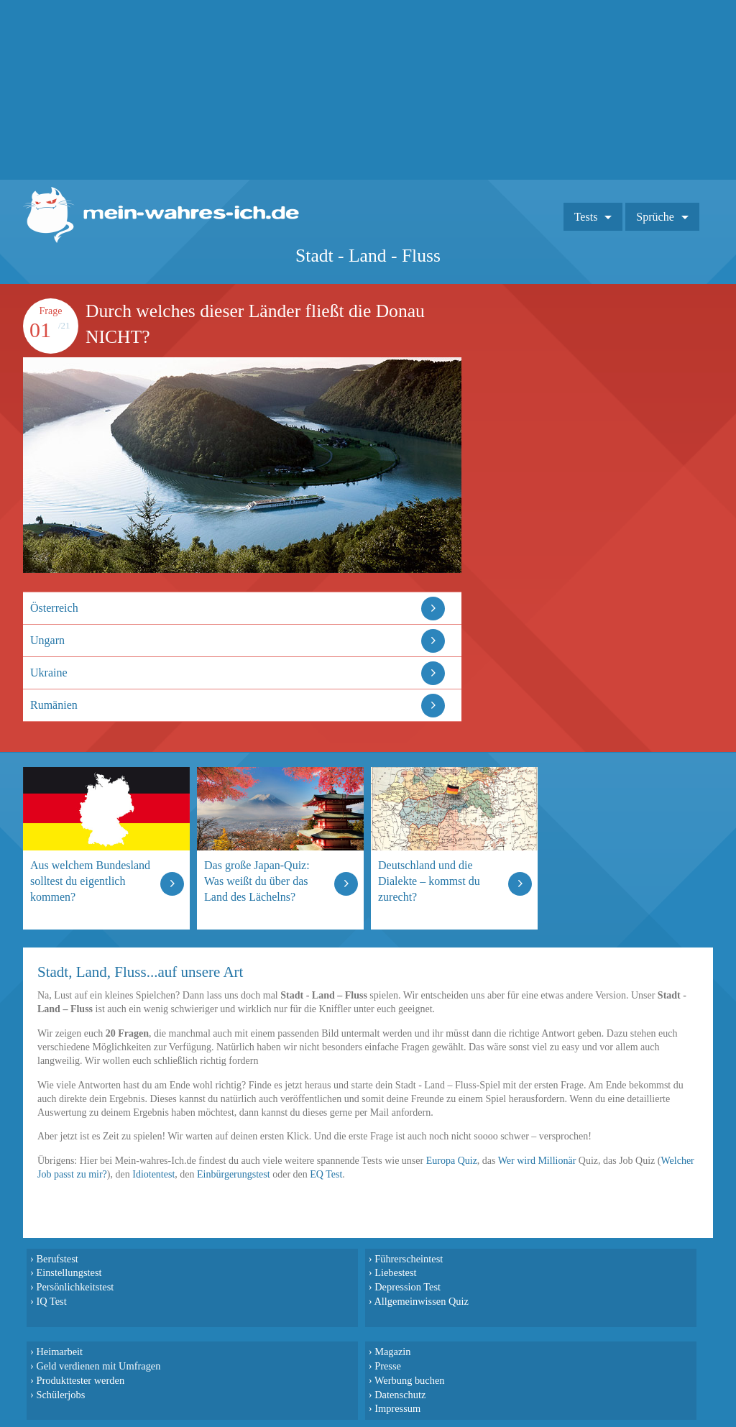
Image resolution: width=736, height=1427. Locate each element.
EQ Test (326, 1174)
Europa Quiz (451, 1160)
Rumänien (54, 705)
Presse (387, 1366)
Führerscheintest (408, 1259)
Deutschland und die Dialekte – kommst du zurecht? (429, 881)
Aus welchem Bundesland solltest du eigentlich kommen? (90, 881)
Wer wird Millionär (537, 1160)
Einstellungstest (68, 1272)
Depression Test (407, 1287)
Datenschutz (400, 1394)
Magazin (392, 1351)
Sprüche (654, 217)
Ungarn (47, 640)
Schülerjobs (60, 1394)
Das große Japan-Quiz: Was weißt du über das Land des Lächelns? (257, 881)
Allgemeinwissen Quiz (421, 1301)
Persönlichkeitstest (75, 1287)
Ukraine (49, 672)
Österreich (54, 608)
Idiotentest (153, 1174)
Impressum (397, 1408)
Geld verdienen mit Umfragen (98, 1366)
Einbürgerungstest (233, 1174)
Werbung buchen (409, 1380)
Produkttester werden (80, 1380)
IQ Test (51, 1301)
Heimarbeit (59, 1351)
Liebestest (395, 1272)
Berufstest (57, 1259)
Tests (586, 217)
